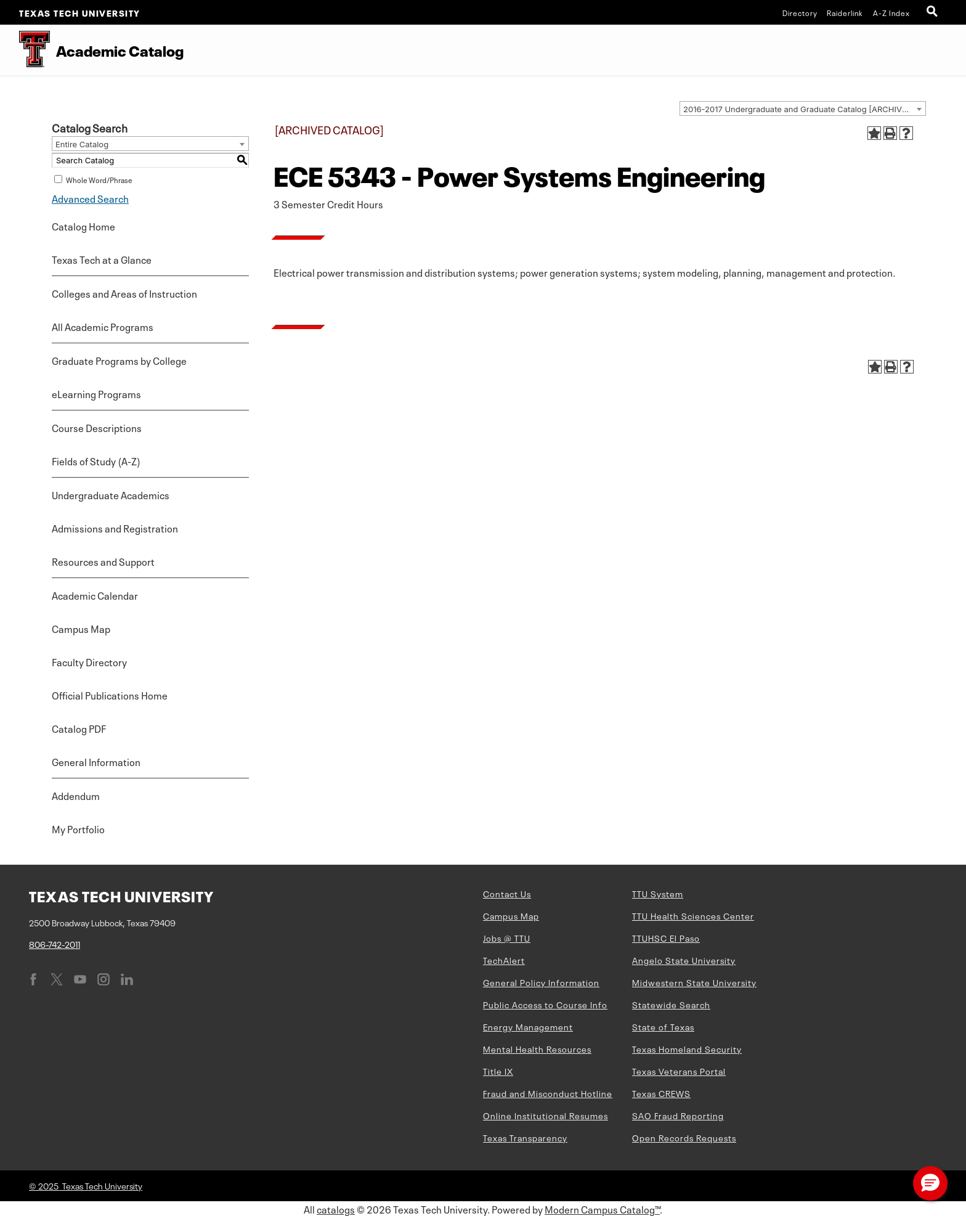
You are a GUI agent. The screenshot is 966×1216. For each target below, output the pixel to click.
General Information (96, 761)
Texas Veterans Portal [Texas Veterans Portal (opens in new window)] (679, 1070)
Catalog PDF (79, 727)
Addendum (76, 795)
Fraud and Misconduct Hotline (547, 1093)
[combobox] (803, 108)
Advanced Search (90, 197)
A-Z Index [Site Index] (891, 12)
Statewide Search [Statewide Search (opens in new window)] (671, 1004)
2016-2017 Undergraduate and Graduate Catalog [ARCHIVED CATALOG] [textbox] (804, 109)
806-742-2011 (54, 943)
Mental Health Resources (537, 1048)
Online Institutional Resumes (545, 1115)
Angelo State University (684, 959)
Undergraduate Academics (110, 494)
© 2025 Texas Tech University (85, 1185)
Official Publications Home (110, 694)
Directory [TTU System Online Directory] (800, 12)
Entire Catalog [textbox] (81, 144)
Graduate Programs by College (119, 360)
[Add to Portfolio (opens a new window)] (874, 133)
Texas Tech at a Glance (102, 258)
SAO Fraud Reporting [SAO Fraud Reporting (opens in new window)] (678, 1115)
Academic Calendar (95, 594)
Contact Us (507, 893)
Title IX (498, 1070)
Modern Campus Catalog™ (602, 1208)
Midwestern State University (694, 982)
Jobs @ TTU (506, 937)
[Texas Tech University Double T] (25, 50)
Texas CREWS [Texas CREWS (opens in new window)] (661, 1093)
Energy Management (528, 1026)
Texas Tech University (79, 12)
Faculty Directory (89, 661)
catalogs (336, 1208)
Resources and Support (103, 560)
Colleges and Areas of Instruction (124, 292)
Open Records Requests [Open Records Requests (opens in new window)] (684, 1137)
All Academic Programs (102, 326)
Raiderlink (845, 12)
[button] (930, 1183)
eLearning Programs (96, 393)
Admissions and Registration (115, 527)
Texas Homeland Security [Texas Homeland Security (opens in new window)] (687, 1048)
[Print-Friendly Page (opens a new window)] (890, 133)
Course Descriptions (97, 427)
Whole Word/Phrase (99, 179)
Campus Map (81, 628)
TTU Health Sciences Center (693, 915)
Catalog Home (83, 225)
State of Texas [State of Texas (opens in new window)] (663, 1026)
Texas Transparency (525, 1137)
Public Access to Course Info (545, 1004)
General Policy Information (541, 982)
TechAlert (504, 959)
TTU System (657, 893)
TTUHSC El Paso (666, 937)
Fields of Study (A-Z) (96, 460)
